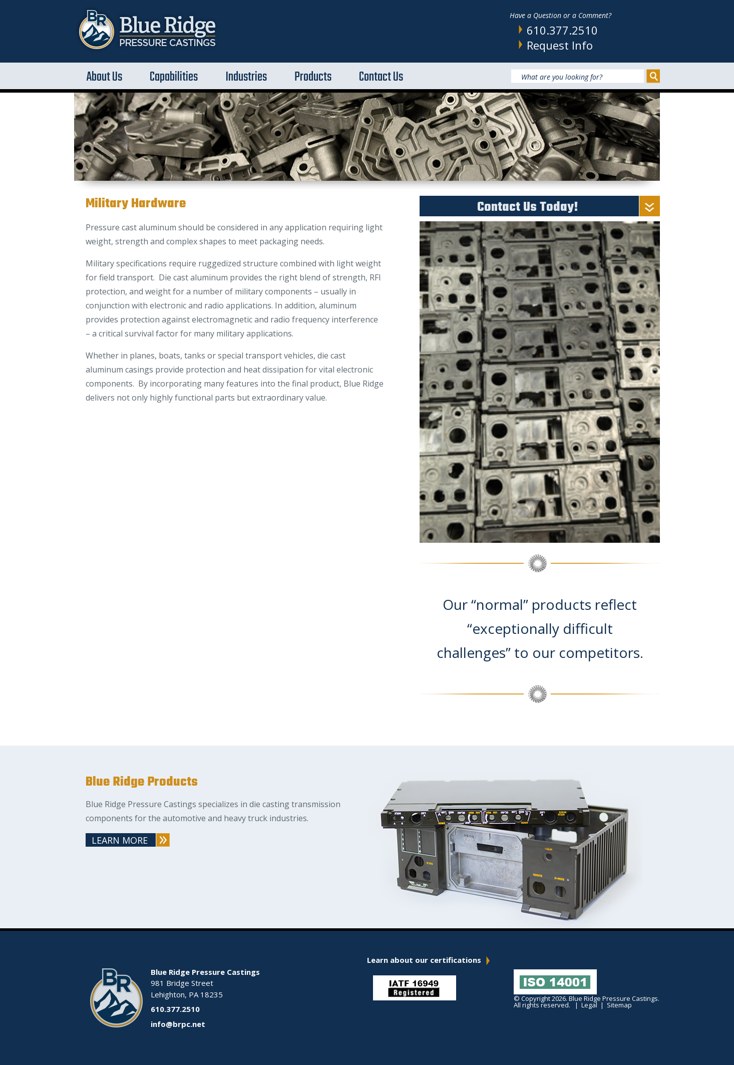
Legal (589, 1004)
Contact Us (381, 77)
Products (312, 77)
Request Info (560, 45)
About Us (104, 77)
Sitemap (619, 1004)
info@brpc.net (178, 1024)
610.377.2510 (562, 30)
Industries (246, 77)
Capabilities (174, 77)
